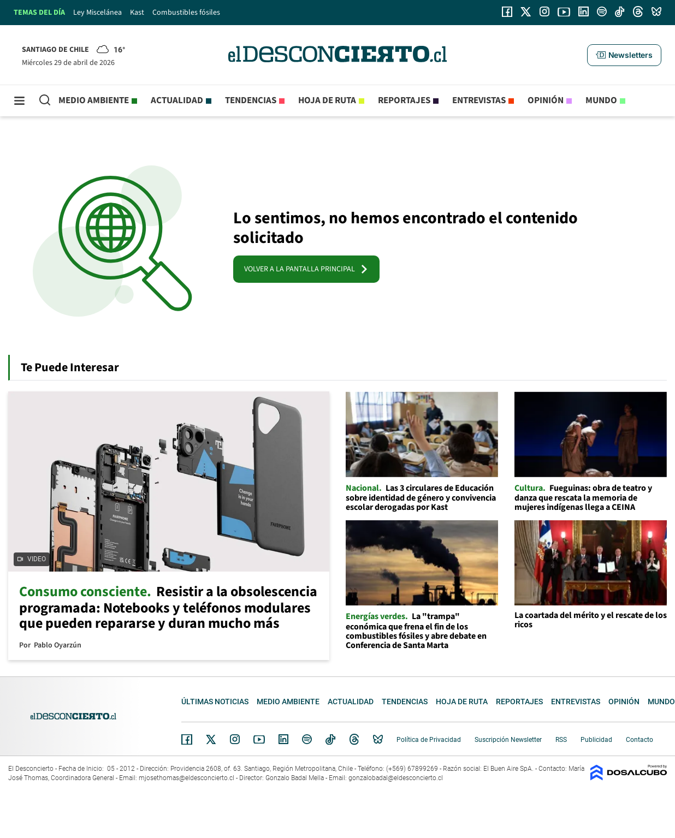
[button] (624, 55)
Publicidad (596, 740)
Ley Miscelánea (97, 12)
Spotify (307, 739)
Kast (137, 12)
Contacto (639, 740)
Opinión (546, 100)
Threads (354, 739)
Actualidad (177, 100)
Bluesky (378, 739)
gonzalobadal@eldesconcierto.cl (395, 778)
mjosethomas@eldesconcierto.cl (186, 778)
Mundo (601, 100)
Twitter (211, 739)
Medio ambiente (93, 100)
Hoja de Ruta (327, 100)
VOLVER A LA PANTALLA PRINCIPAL (306, 269)
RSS (561, 740)
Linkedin (283, 739)
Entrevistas (479, 100)
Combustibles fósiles (186, 12)
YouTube (258, 739)
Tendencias (250, 100)
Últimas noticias (214, 701)
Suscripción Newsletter (508, 740)
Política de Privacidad (428, 740)
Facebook (186, 739)
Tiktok (330, 739)
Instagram (235, 739)
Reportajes (404, 100)
